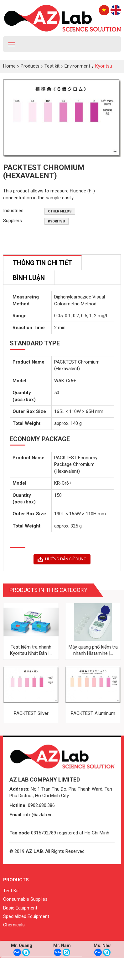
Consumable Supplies (25, 899)
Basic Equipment (20, 908)
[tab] (42, 262)
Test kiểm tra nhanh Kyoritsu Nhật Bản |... (31, 650)
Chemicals (14, 925)
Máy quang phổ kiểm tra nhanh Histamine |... (93, 650)
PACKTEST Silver (31, 713)
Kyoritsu (56, 221)
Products (16, 880)
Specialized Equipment (26, 916)
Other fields (60, 211)
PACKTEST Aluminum (93, 713)
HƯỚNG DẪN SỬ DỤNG (62, 559)
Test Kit (11, 891)
